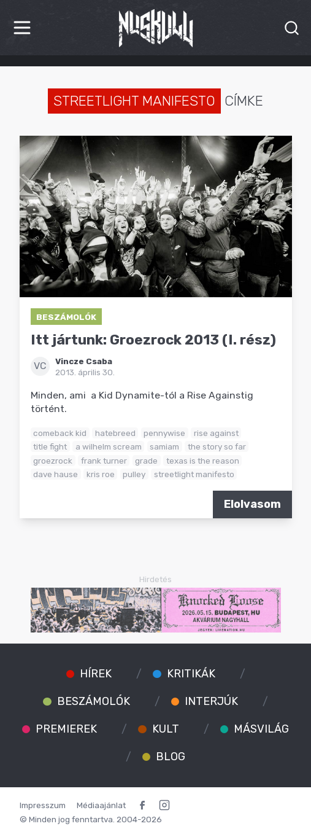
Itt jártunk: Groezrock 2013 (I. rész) (153, 340)
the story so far (217, 446)
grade (146, 460)
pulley (134, 474)
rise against (216, 433)
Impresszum (43, 805)
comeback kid (59, 433)
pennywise (164, 433)
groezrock (52, 460)
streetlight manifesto (194, 474)
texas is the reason (202, 460)
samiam (164, 446)
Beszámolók (66, 317)
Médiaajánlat (101, 805)
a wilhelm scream (108, 446)
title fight (50, 446)
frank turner (104, 460)
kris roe (100, 474)
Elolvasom (252, 504)
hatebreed (115, 433)
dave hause (55, 474)
